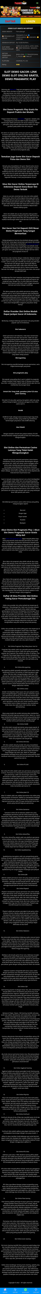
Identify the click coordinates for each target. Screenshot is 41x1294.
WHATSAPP (25, 1290)
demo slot (13, 89)
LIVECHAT (36, 1290)
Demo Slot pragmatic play (14, 539)
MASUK (5, 1290)
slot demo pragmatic (32, 244)
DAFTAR (10, 21)
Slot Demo (21, 119)
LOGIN (30, 21)
